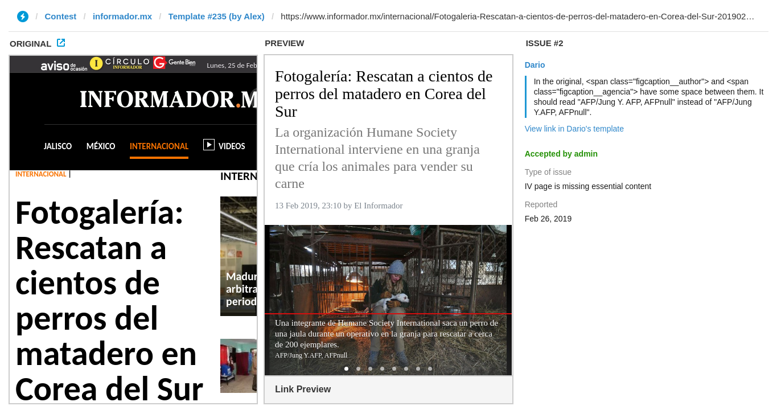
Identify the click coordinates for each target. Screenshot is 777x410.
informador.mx (122, 16)
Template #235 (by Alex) (216, 16)
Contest (61, 16)
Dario (535, 64)
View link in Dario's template (574, 128)
